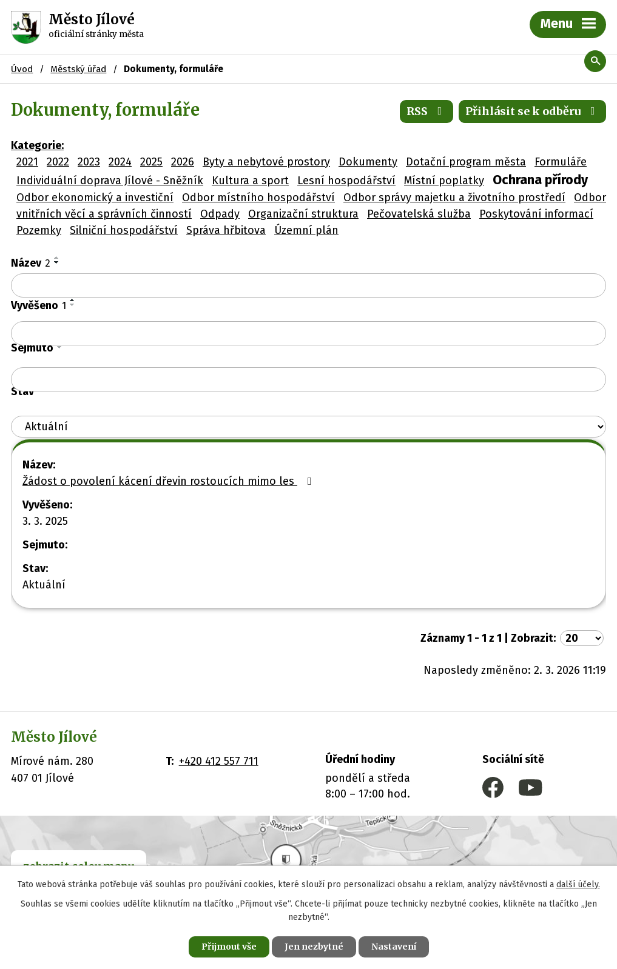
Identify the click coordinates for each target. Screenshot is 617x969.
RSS (426, 111)
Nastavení (393, 946)
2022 (58, 161)
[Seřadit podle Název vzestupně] (57, 257)
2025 (151, 161)
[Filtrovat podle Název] (308, 285)
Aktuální (44, 584)
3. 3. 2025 (45, 521)
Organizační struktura (303, 214)
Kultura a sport (250, 180)
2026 (182, 161)
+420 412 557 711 (218, 761)
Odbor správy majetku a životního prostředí (454, 197)
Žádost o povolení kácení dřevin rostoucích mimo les (169, 481)
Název (30, 263)
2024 (120, 161)
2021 (27, 161)
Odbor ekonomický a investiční (95, 197)
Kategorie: (37, 145)
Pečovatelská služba (419, 214)
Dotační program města (466, 161)
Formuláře (560, 161)
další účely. (578, 884)
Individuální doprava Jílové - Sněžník (109, 180)
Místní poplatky (444, 180)
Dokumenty (368, 161)
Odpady (220, 214)
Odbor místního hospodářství (258, 197)
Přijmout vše (229, 946)
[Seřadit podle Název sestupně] (57, 262)
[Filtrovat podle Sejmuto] (308, 379)
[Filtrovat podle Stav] (308, 427)
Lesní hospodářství (346, 180)
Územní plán (306, 230)
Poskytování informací (536, 214)
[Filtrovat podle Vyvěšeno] (308, 333)
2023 (89, 161)
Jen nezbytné (314, 946)
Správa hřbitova (226, 230)
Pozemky (38, 230)
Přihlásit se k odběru (532, 111)
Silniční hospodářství (124, 230)
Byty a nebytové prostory (266, 161)
